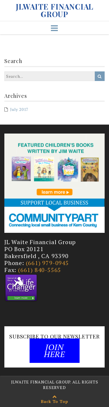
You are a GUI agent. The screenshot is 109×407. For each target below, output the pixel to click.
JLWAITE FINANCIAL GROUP (55, 10)
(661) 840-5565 (39, 270)
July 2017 (19, 109)
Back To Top (54, 401)
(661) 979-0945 (47, 263)
